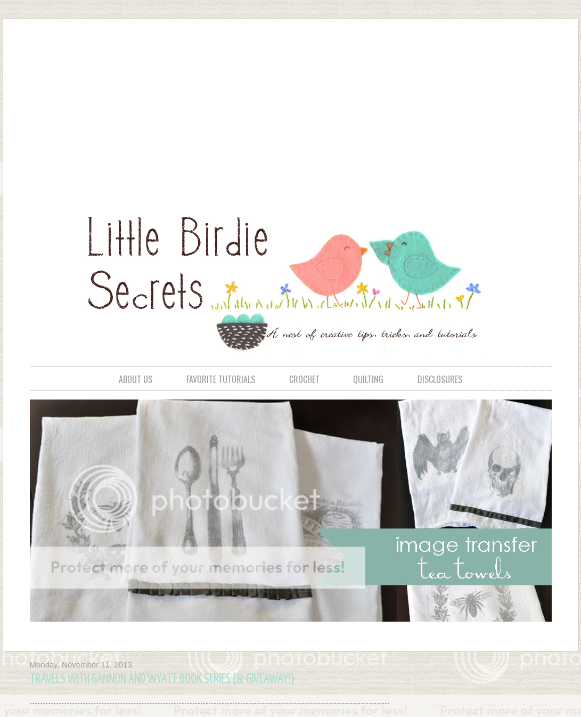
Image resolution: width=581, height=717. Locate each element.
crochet (304, 379)
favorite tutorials (220, 379)
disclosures (440, 379)
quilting (368, 379)
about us (135, 379)
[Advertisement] (254, 107)
